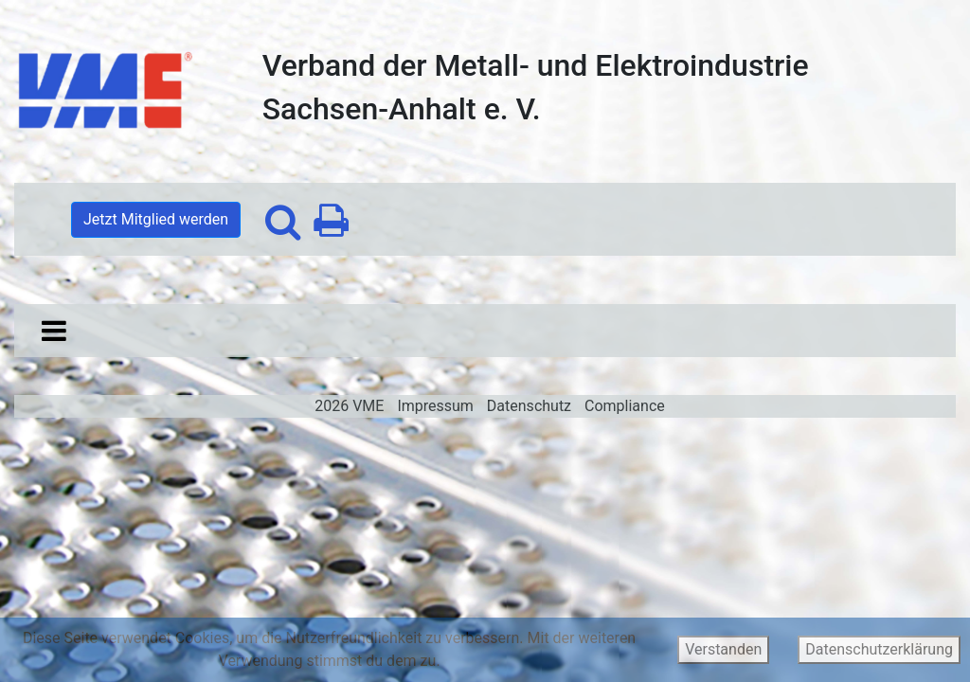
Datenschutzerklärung (879, 649)
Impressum (435, 406)
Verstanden (723, 649)
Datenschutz (529, 406)
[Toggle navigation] (54, 331)
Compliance (624, 406)
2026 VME (349, 406)
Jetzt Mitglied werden (155, 219)
